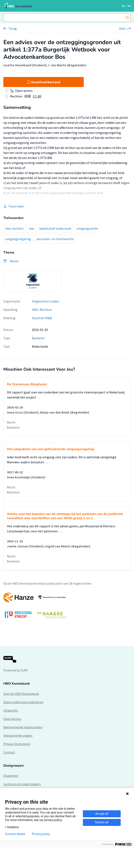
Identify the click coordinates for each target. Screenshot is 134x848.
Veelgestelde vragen (17, 735)
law (31, 228)
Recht (11, 422)
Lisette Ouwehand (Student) (24, 65)
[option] (32, 281)
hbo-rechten (14, 228)
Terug (12, 28)
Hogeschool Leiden (45, 301)
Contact (9, 752)
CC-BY (37, 96)
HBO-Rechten (42, 309)
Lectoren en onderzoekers (22, 784)
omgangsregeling (18, 239)
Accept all (101, 813)
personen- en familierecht (55, 239)
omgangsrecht (87, 228)
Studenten (10, 776)
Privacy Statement (16, 744)
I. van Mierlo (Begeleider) (67, 65)
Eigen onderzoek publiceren (23, 702)
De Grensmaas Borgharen (27, 384)
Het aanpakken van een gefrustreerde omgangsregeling (50, 449)
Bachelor (38, 338)
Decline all (101, 822)
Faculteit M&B (42, 318)
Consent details (15, 834)
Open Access (12, 719)
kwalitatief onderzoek (55, 228)
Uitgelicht (10, 710)
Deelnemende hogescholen (23, 727)
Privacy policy (41, 834)
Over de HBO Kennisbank (21, 694)
